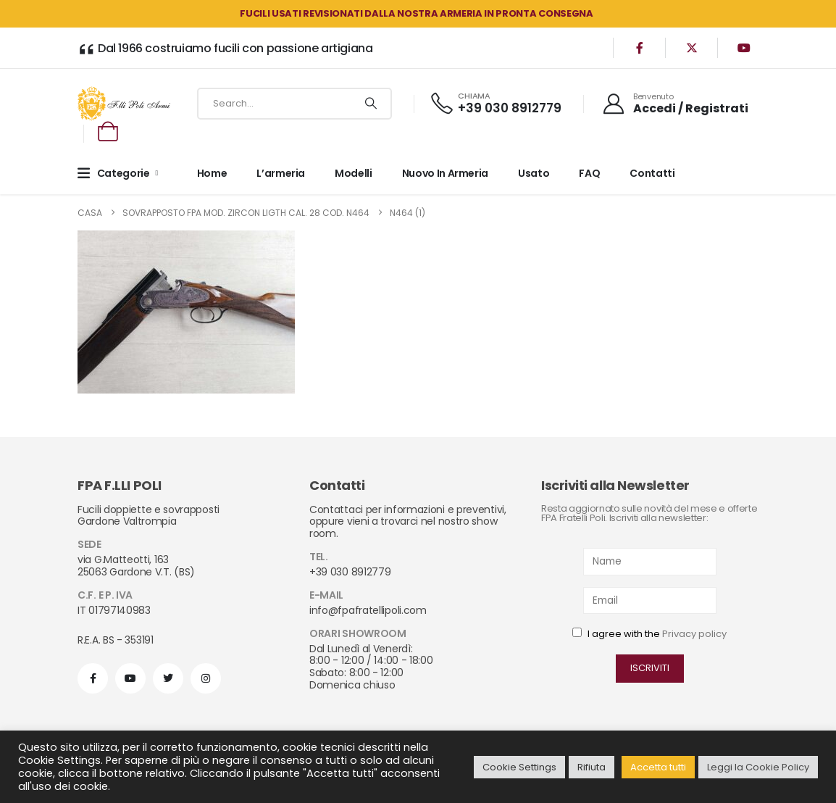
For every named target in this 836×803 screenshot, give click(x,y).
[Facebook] (639, 47)
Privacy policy (694, 634)
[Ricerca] (370, 103)
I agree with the (649, 634)
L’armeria (280, 173)
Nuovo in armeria (445, 173)
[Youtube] (744, 47)
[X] (691, 47)
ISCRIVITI (649, 668)
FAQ (589, 173)
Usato (533, 173)
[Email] (650, 600)
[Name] (650, 561)
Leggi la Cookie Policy (758, 767)
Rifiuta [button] (591, 767)
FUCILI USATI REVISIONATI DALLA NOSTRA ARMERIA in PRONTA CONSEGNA (416, 13)
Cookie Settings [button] (519, 767)
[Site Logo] (124, 103)
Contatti (652, 173)
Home (212, 173)
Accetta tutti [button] (658, 767)
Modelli (353, 173)
